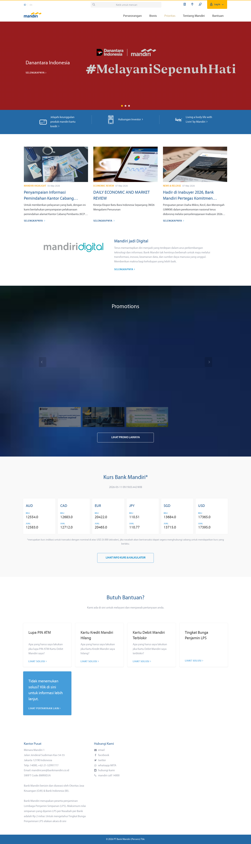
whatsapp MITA (107, 765)
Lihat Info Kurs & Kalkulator (125, 558)
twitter (102, 760)
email (101, 750)
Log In (217, 4)
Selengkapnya (36, 73)
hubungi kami (106, 770)
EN (31, 5)
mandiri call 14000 (108, 775)
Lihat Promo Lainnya (125, 437)
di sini (62, 821)
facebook (103, 755)
